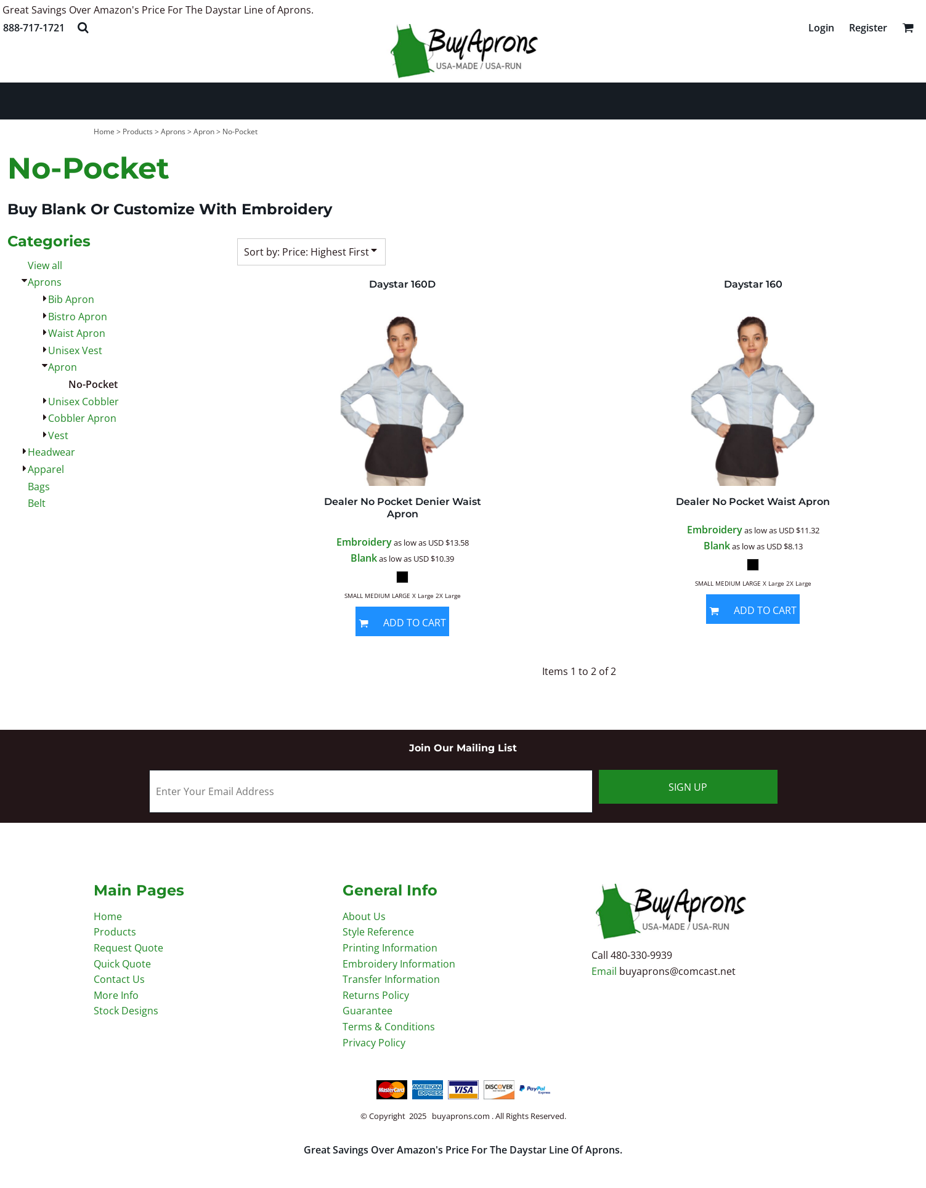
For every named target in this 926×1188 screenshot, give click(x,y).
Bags (39, 486)
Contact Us (119, 979)
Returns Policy (376, 995)
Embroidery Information (399, 964)
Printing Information (390, 948)
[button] (83, 27)
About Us (364, 916)
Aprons (173, 131)
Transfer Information (391, 979)
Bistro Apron (77, 316)
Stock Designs (126, 1010)
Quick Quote (122, 964)
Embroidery (364, 542)
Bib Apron (71, 299)
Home (104, 131)
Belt (37, 503)
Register (868, 27)
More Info (116, 995)
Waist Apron (76, 333)
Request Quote (128, 948)
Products (138, 131)
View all (45, 265)
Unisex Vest (75, 350)
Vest (58, 435)
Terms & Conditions (389, 1026)
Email (605, 971)
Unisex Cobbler (83, 401)
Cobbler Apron (82, 418)
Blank (364, 558)
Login (821, 27)
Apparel (46, 469)
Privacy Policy (374, 1042)
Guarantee (367, 1010)
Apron (203, 131)
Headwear (51, 452)
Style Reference (378, 932)
